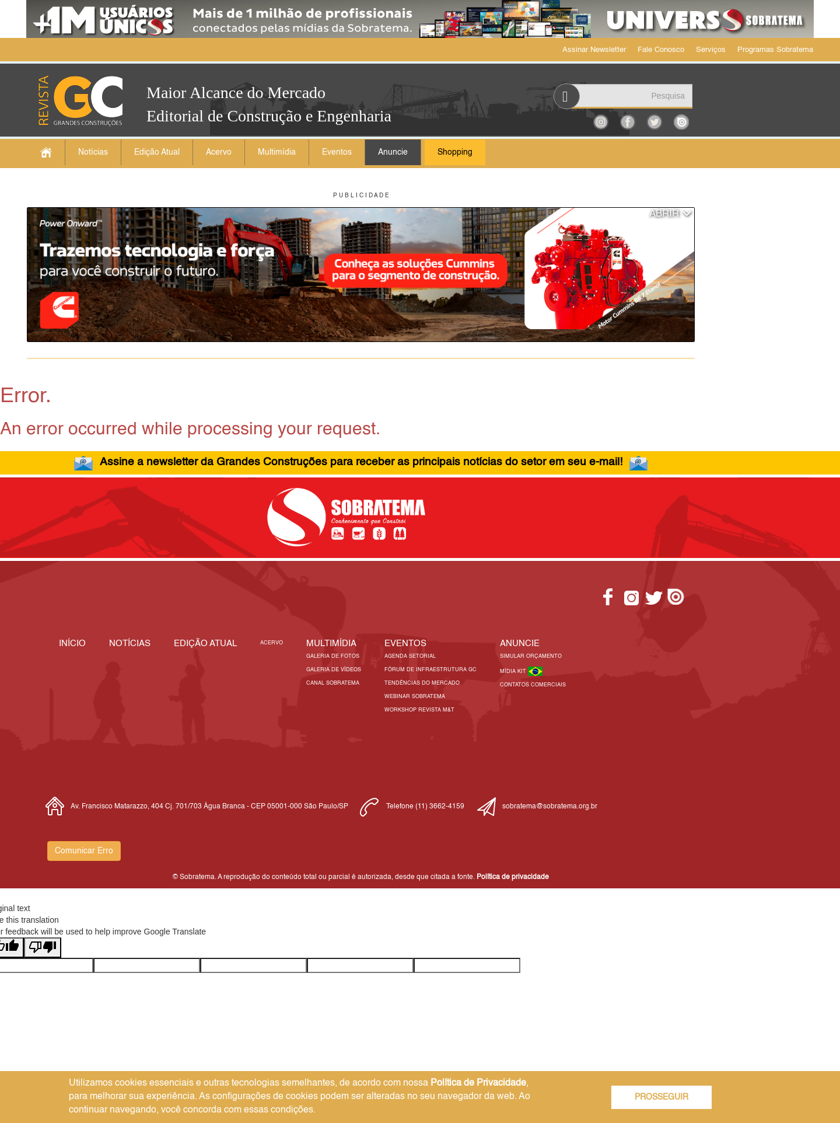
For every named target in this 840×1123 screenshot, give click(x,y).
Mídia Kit (514, 671)
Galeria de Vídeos (333, 669)
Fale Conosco (661, 50)
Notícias (93, 152)
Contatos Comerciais (533, 685)
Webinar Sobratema (414, 696)
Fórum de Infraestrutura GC (430, 669)
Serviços (711, 50)
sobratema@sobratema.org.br (549, 806)
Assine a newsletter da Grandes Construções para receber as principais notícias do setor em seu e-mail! (361, 462)
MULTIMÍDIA (331, 643)
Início (72, 643)
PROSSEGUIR (661, 1097)
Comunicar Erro (84, 851)
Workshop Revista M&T (419, 710)
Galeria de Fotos (332, 656)
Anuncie (393, 152)
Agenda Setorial (410, 656)
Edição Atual (157, 152)
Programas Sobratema (775, 50)
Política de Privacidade (478, 1083)
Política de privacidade (513, 877)
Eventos (337, 152)
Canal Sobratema (332, 683)
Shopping (455, 152)
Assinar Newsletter (594, 50)
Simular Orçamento (531, 656)
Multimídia (277, 152)
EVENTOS (405, 643)
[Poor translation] (42, 947)
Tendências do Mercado (422, 683)
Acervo (219, 152)
